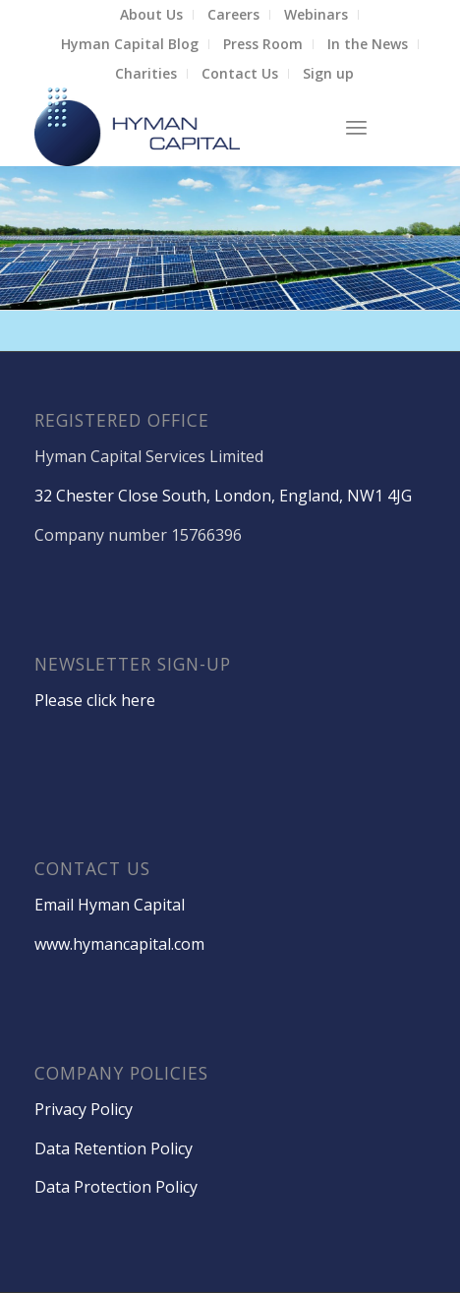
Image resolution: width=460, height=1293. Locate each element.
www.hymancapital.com (119, 944)
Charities (146, 73)
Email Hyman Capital (109, 904)
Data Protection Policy (116, 1187)
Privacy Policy (83, 1109)
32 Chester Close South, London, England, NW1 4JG (223, 495)
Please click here (94, 700)
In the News (367, 43)
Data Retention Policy (113, 1148)
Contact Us (239, 73)
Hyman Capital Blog (130, 43)
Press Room (263, 43)
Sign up (328, 73)
